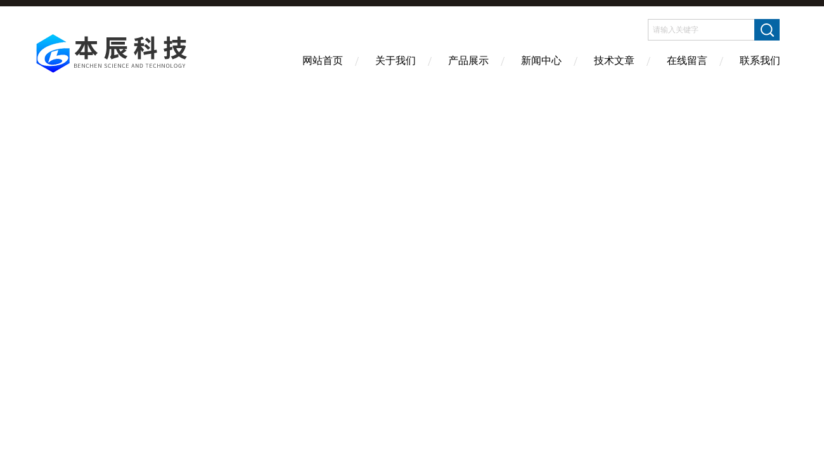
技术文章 (614, 60)
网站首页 (322, 60)
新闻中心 (541, 60)
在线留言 (687, 60)
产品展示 (468, 60)
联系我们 (760, 60)
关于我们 (395, 60)
